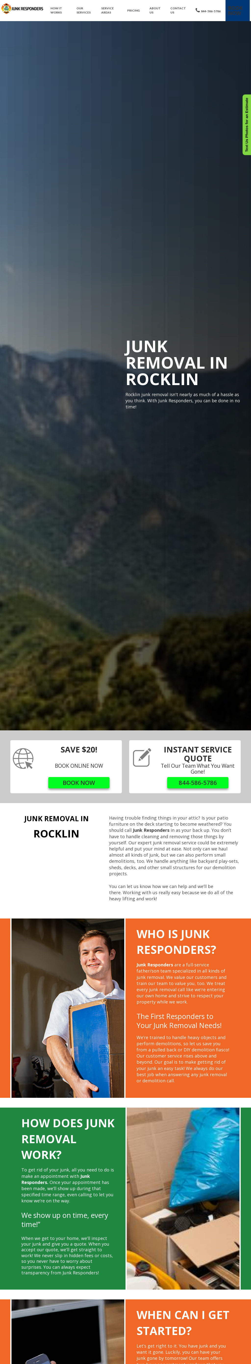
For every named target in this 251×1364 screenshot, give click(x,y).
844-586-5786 (208, 10)
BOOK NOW (79, 783)
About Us (155, 10)
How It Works (56, 10)
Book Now (235, 10)
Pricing (133, 10)
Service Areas (107, 10)
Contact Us (178, 10)
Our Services (83, 10)
